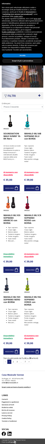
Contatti (5, 399)
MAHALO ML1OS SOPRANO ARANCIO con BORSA (11, 219)
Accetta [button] (22, 55)
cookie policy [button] (18, 16)
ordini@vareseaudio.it (10, 383)
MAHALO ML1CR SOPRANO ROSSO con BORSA (32, 219)
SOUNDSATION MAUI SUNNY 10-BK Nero (12, 136)
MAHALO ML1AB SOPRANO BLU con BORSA (32, 136)
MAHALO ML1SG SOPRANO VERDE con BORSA (32, 301)
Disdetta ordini (7, 407)
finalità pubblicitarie (8, 32)
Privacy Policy (7, 416)
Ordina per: (6, 103)
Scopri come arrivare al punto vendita (16, 387)
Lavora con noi (7, 413)
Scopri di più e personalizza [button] (22, 61)
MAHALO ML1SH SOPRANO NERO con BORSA (11, 299)
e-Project (12, 442)
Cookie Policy (6, 418)
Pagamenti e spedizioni (10, 402)
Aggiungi (11, 188)
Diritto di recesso (8, 410)
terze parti (37, 19)
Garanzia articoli (8, 405)
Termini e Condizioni (9, 421)
